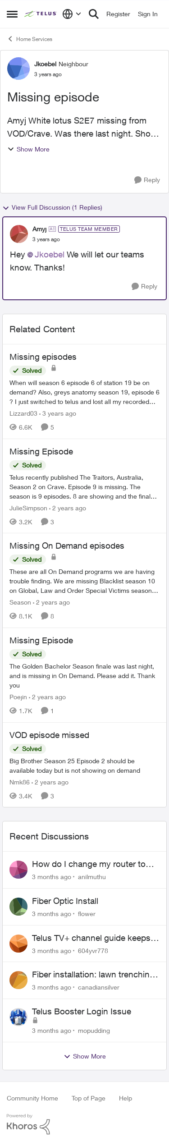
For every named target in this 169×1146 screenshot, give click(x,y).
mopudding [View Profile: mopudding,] (94, 1030)
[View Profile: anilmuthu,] (18, 870)
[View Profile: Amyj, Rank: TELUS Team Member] (19, 234)
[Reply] (147, 180)
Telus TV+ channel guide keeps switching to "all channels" (91, 938)
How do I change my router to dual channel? (89, 864)
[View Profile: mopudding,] (18, 1017)
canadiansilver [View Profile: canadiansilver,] (98, 987)
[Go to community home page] (41, 14)
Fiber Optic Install (65, 901)
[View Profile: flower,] (18, 907)
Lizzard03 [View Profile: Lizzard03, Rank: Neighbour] (23, 413)
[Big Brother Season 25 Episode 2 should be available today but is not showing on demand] (84, 765)
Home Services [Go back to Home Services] (29, 38)
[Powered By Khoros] (84, 1124)
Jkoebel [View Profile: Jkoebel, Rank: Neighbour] (45, 64)
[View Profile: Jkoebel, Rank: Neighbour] (18, 68)
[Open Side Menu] (12, 14)
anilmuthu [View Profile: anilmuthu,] (92, 876)
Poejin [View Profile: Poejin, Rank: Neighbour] (18, 697)
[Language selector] (72, 14)
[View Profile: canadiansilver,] (18, 980)
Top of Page (88, 1098)
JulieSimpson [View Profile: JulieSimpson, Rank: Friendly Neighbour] (28, 507)
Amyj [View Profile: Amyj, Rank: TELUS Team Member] (39, 229)
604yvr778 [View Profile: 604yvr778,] (93, 950)
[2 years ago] (67, 507)
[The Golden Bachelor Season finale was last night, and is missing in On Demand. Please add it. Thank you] (84, 675)
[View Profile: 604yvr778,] (18, 944)
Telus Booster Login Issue (81, 1011)
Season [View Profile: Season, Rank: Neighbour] (20, 602)
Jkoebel (49, 254)
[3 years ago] (57, 413)
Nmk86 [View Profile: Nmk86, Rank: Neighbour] (19, 781)
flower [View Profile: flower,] (87, 913)
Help (125, 1098)
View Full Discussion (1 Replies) (52, 207)
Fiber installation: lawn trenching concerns (93, 974)
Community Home (32, 1098)
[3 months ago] (51, 876)
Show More (28, 149)
